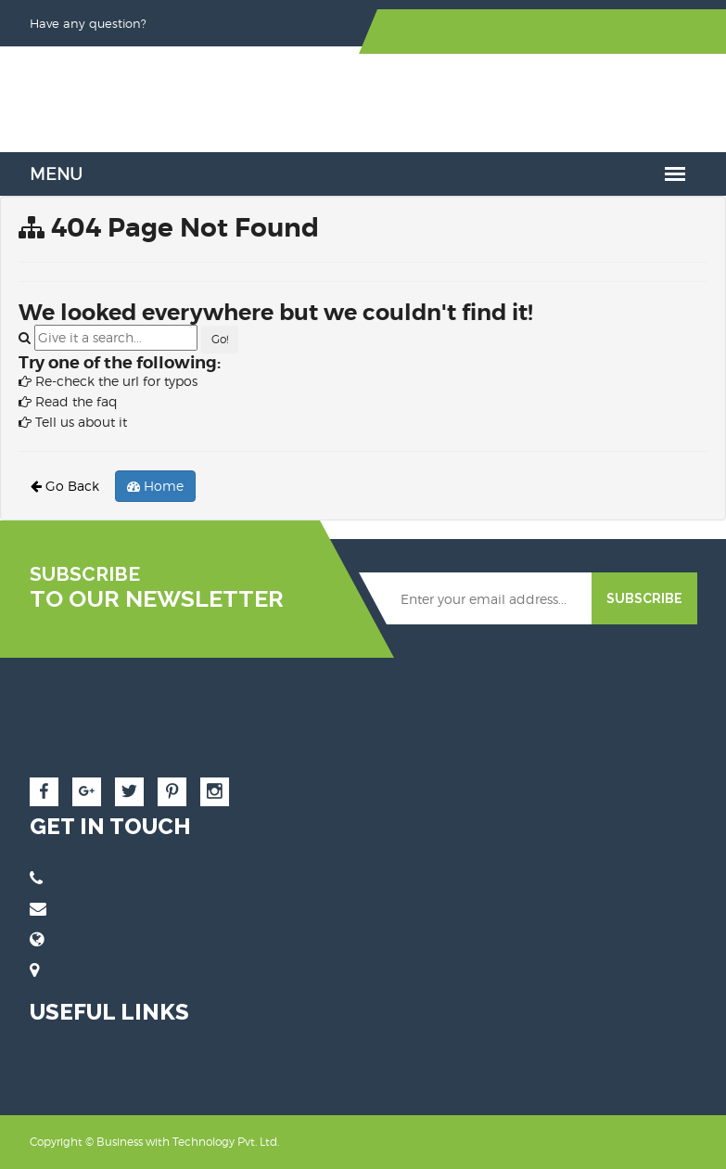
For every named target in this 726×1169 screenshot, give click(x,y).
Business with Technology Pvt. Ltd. (187, 1142)
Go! (219, 339)
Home (155, 486)
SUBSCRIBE (644, 598)
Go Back (65, 486)
